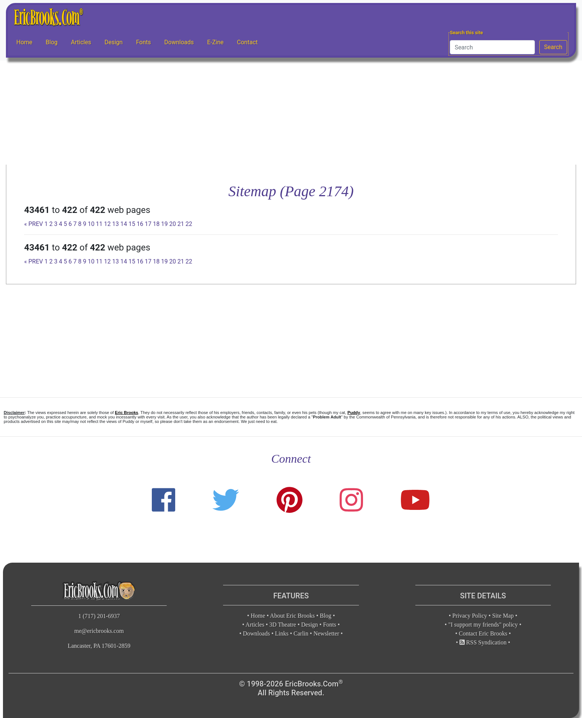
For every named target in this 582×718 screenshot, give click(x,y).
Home (24, 42)
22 (189, 223)
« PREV (33, 223)
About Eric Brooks (292, 615)
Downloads (179, 42)
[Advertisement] (291, 113)
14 (123, 223)
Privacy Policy (469, 615)
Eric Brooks (126, 412)
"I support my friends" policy (483, 624)
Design (113, 42)
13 (115, 223)
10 (91, 223)
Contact (247, 42)
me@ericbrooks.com (99, 631)
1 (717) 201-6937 (99, 616)
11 (99, 223)
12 (107, 223)
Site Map (503, 615)
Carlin (301, 633)
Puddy (353, 412)
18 (156, 223)
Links (281, 633)
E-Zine (215, 42)
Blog (52, 42)
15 (131, 223)
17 (148, 223)
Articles (81, 42)
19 (164, 223)
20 (172, 223)
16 (140, 223)
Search (553, 47)
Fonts (143, 42)
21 (180, 223)
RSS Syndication (483, 642)
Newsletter (326, 633)
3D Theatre (282, 624)
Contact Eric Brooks (483, 633)
